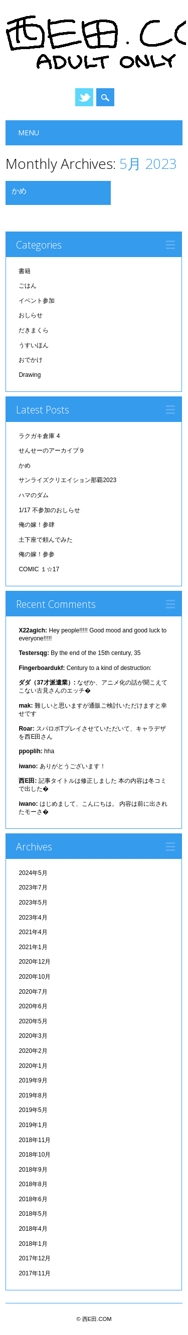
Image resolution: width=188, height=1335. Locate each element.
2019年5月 (33, 1110)
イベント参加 (37, 300)
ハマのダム (34, 495)
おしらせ (31, 315)
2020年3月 (33, 1035)
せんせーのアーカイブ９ (52, 450)
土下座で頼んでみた (46, 539)
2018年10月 (35, 1154)
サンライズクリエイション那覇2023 (67, 480)
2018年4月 (33, 1228)
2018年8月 (33, 1184)
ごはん (28, 285)
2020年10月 (35, 976)
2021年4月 (33, 932)
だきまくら (34, 330)
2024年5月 (33, 872)
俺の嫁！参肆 (37, 524)
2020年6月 (33, 1006)
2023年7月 (33, 887)
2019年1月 (33, 1125)
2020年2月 (33, 1050)
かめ (19, 190)
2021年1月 (33, 947)
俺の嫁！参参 (37, 554)
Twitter (84, 97)
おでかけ (31, 359)
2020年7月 (33, 991)
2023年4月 (33, 917)
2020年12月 (35, 961)
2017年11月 (35, 1273)
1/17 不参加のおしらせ (49, 510)
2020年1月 (33, 1065)
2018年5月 (33, 1213)
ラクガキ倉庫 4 (39, 435)
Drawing (30, 374)
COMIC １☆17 (39, 569)
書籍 (25, 271)
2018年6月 (33, 1199)
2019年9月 (33, 1080)
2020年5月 (33, 1021)
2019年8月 (33, 1095)
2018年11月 (35, 1140)
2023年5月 (33, 902)
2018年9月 (33, 1169)
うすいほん (34, 345)
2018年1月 (33, 1243)
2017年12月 (35, 1258)
